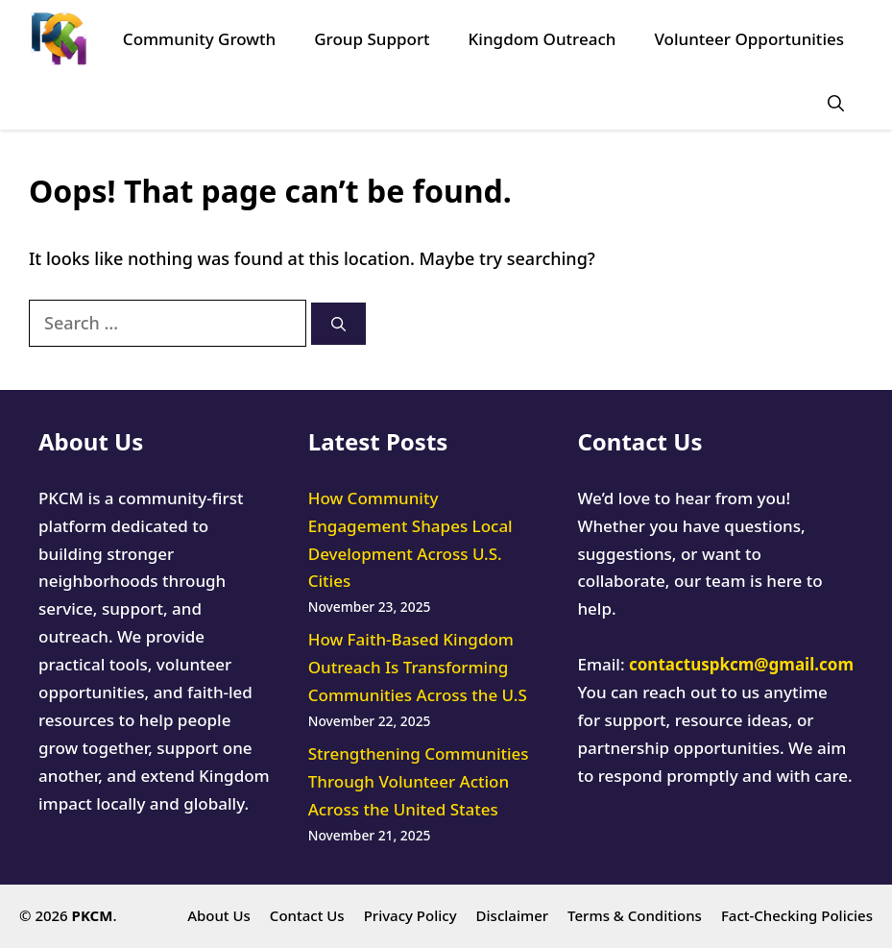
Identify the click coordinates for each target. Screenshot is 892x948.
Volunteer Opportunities (749, 39)
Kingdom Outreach (542, 39)
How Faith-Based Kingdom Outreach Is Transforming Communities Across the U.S (417, 667)
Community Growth (199, 39)
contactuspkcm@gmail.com (741, 664)
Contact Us (307, 915)
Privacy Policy (410, 915)
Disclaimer (512, 915)
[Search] (338, 324)
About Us (219, 915)
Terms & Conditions (634, 915)
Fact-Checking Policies (797, 915)
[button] (835, 103)
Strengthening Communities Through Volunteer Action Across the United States (418, 781)
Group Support (371, 39)
